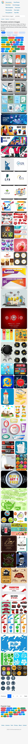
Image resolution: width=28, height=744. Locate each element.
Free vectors (9, 2)
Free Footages (16, 5)
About (20, 725)
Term (12, 725)
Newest (16, 32)
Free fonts (8, 5)
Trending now (9, 32)
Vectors (7, 19)
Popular (9, 35)
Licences (7, 725)
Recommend (22, 32)
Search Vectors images (7, 16)
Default (3, 32)
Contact (25, 725)
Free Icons (17, 7)
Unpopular (14, 35)
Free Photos (16, 2)
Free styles (16, 10)
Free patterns (9, 12)
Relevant (3, 35)
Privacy (16, 725)
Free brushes (9, 10)
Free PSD (16, 12)
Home (2, 19)
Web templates (9, 7)
